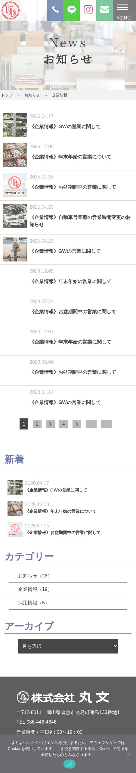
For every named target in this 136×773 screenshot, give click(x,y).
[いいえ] (128, 754)
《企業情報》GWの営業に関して (64, 126)
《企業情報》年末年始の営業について (70, 156)
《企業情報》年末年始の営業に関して (70, 281)
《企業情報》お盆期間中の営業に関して (72, 187)
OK (69, 764)
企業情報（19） (35, 589)
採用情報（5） (34, 602)
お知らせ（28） (35, 575)
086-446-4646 (41, 721)
